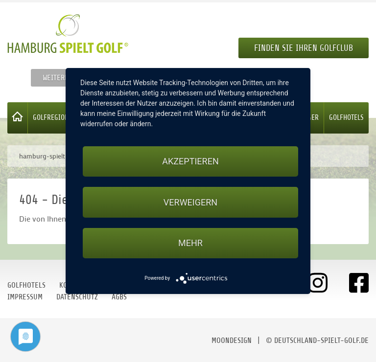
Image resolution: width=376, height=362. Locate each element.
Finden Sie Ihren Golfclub (303, 48)
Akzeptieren (190, 161)
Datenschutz (77, 297)
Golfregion (51, 117)
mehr (190, 243)
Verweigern (190, 202)
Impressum (25, 297)
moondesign (232, 340)
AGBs (119, 297)
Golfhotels (346, 117)
